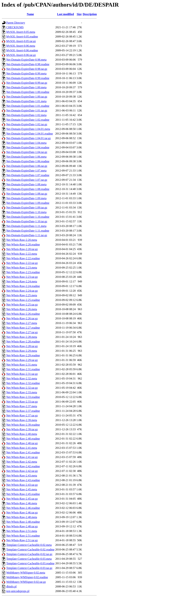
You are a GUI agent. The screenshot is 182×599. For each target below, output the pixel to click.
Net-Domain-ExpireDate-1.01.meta (26, 101)
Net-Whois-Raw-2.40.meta (21, 433)
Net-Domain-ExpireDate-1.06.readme (27, 161)
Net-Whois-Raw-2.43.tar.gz (22, 484)
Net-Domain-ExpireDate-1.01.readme (27, 105)
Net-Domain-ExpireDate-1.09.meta (26, 198)
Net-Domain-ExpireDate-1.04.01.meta (28, 128)
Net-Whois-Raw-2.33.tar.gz (22, 401)
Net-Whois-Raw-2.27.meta (21, 323)
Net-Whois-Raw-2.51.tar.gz (22, 540)
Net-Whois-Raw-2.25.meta (21, 295)
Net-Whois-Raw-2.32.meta (21, 378)
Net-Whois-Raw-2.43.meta (21, 475)
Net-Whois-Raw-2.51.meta (21, 531)
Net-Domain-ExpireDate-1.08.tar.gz (26, 193)
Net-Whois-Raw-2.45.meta (21, 489)
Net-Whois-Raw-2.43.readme (23, 480)
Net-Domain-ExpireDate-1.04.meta (26, 142)
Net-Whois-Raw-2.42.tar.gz (22, 470)
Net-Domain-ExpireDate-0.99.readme (27, 78)
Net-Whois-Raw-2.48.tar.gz (22, 526)
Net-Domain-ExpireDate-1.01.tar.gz (26, 110)
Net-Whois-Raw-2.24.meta (21, 281)
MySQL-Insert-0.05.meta (20, 31)
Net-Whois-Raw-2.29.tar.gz (22, 360)
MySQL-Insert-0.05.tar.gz (21, 41)
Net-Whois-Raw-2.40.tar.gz (22, 443)
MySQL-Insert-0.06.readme (22, 50)
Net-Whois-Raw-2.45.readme (23, 494)
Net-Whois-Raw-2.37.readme (23, 410)
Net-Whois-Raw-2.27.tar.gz (22, 332)
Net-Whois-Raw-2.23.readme (23, 272)
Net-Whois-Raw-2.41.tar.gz (22, 457)
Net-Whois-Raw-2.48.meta (21, 517)
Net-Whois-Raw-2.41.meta (21, 447)
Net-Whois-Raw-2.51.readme (23, 535)
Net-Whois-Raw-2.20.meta (21, 239)
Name (30, 14)
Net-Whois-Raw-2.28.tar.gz (22, 346)
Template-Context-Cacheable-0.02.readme (30, 549)
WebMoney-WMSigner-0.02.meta (25, 572)
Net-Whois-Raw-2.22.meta (21, 253)
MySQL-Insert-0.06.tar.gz (21, 55)
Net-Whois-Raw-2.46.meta (21, 503)
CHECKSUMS (15, 27)
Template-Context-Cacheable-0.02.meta (29, 544)
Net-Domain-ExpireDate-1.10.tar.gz (26, 221)
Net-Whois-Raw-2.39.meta (21, 420)
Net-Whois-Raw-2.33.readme (23, 397)
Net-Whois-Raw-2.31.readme (23, 369)
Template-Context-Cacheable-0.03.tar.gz (29, 567)
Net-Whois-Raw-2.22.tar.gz (22, 262)
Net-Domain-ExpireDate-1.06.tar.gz (26, 165)
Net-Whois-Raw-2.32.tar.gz (22, 387)
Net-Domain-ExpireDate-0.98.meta (26, 59)
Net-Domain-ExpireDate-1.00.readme (27, 91)
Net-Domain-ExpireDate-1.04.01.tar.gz (28, 138)
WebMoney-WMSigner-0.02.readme (27, 577)
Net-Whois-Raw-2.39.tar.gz (22, 429)
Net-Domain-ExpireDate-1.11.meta (26, 226)
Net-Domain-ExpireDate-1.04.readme (27, 147)
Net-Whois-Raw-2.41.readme (23, 452)
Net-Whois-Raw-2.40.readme (23, 438)
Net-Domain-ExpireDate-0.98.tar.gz (26, 68)
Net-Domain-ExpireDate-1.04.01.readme (29, 133)
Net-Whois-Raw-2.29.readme (23, 355)
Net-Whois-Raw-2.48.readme (23, 521)
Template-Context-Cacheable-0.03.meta (29, 558)
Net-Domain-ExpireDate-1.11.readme (27, 230)
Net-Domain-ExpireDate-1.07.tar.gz (26, 179)
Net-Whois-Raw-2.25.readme (23, 299)
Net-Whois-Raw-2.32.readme (23, 383)
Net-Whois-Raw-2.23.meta (21, 267)
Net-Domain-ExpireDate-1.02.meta (26, 115)
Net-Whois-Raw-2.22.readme (23, 258)
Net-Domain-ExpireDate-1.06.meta (26, 156)
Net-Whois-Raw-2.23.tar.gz (22, 276)
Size (79, 14)
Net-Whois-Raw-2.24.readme (23, 286)
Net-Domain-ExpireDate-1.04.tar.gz (26, 152)
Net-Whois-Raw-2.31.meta (21, 364)
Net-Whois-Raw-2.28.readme (23, 341)
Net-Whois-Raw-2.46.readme (23, 507)
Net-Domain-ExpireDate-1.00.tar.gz (26, 96)
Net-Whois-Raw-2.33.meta (21, 392)
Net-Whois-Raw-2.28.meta (21, 336)
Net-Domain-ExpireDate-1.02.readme (27, 119)
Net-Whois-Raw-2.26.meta (21, 309)
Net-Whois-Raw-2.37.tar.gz (22, 415)
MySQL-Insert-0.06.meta (20, 45)
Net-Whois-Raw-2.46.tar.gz (22, 512)
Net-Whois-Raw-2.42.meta (21, 461)
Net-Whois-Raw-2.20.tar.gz (22, 249)
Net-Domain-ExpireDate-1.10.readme (27, 216)
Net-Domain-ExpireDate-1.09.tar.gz (26, 207)
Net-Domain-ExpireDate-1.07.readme (27, 175)
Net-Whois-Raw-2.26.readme (23, 313)
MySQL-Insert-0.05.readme (22, 36)
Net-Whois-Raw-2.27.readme (23, 327)
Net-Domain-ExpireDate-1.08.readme (27, 189)
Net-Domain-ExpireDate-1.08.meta (26, 184)
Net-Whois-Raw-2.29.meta (21, 350)
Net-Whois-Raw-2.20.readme (23, 244)
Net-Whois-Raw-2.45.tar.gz (22, 498)
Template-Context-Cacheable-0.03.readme (30, 563)
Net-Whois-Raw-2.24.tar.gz (22, 290)
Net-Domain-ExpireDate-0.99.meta (26, 73)
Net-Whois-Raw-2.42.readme (23, 466)
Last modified (65, 14)
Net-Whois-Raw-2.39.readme (23, 424)
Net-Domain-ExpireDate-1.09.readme (27, 202)
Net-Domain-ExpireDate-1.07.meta (26, 170)
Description (90, 14)
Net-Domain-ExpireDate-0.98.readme (27, 64)
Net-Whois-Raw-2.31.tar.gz (22, 373)
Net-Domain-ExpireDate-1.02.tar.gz (26, 124)
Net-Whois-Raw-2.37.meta (21, 406)
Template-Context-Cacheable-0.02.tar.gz (29, 554)
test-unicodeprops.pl (17, 591)
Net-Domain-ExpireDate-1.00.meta (26, 87)
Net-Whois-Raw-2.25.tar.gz (22, 304)
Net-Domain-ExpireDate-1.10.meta (26, 212)
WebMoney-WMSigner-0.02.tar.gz (26, 581)
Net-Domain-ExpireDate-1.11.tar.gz (26, 235)
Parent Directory (15, 22)
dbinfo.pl (11, 586)
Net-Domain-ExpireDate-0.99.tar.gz (26, 82)
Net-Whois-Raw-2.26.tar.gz (22, 318)
